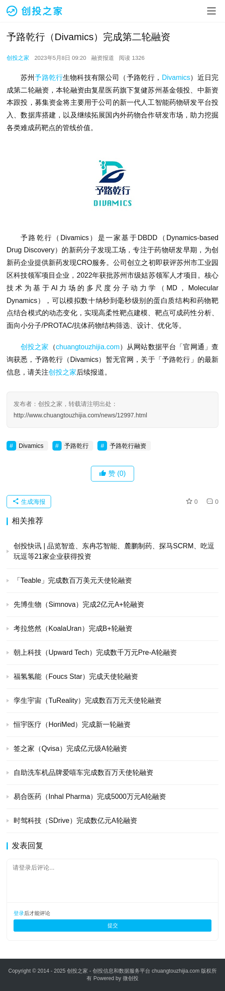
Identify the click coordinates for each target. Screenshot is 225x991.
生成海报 (28, 502)
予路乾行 (49, 77)
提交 (112, 925)
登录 (19, 913)
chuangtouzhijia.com (88, 347)
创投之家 (18, 58)
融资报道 (102, 58)
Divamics (176, 77)
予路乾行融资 (128, 445)
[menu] (211, 11)
